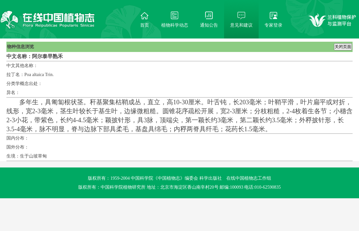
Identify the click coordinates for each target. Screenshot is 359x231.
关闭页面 (343, 46)
